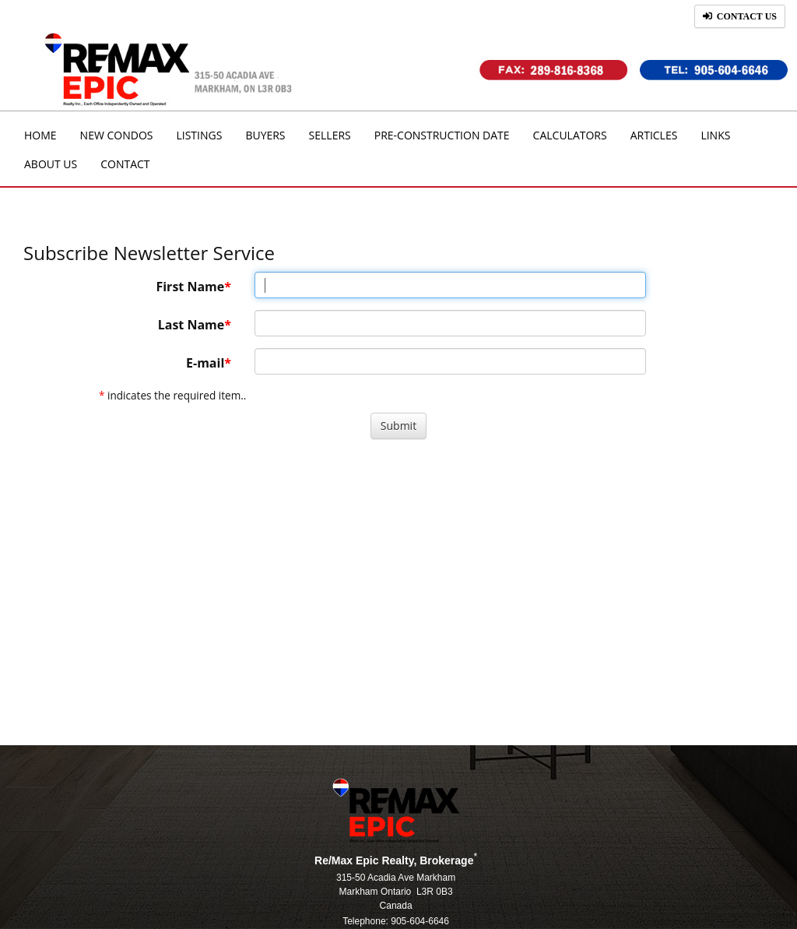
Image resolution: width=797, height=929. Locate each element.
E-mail (205, 362)
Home (40, 135)
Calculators (570, 135)
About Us (50, 164)
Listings (199, 135)
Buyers (265, 135)
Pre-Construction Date (442, 135)
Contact (124, 164)
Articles (654, 135)
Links (715, 135)
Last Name (191, 324)
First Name (190, 286)
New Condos (116, 135)
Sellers (330, 135)
